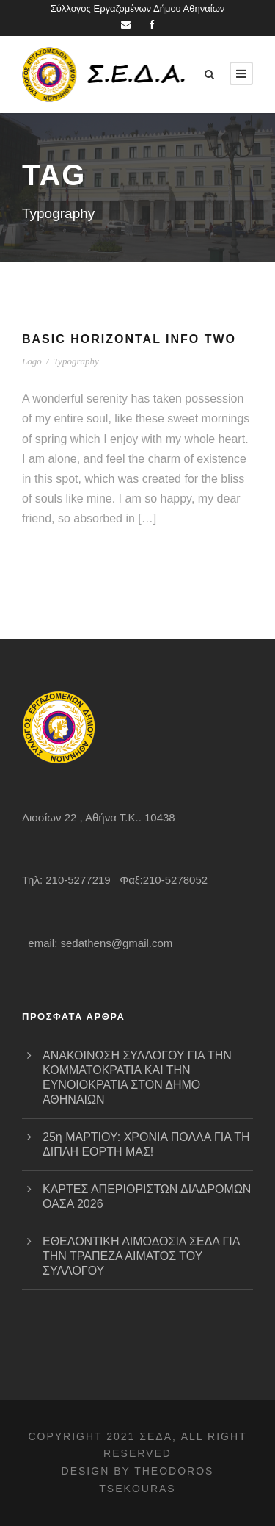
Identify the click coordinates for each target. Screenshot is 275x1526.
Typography (76, 361)
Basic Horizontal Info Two (129, 339)
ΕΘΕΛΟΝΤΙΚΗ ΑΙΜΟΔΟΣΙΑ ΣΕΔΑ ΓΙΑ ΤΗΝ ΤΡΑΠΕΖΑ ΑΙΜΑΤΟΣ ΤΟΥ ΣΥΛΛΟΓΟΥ (141, 1256)
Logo (32, 361)
